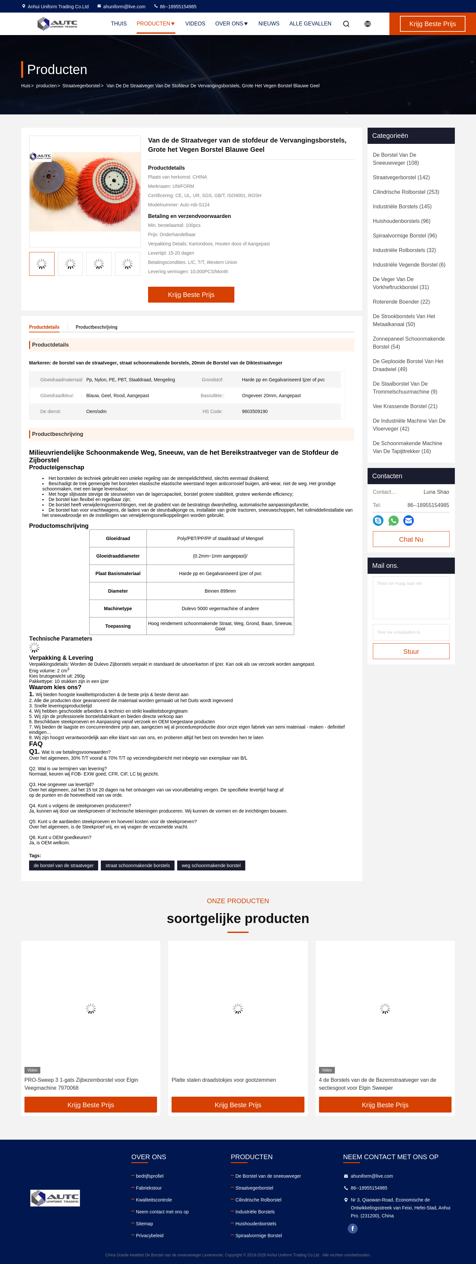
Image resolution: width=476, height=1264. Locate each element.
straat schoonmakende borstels (137, 865)
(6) (409, 265)
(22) (401, 302)
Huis (25, 85)
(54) (409, 343)
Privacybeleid (149, 1235)
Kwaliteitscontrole (154, 1199)
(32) (404, 250)
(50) (404, 320)
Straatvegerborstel (81, 85)
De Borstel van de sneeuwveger (268, 1176)
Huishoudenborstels (255, 1223)
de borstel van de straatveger (64, 865)
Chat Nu (411, 539)
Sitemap (144, 1223)
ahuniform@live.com (121, 6)
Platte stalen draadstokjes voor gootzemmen (224, 1080)
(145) (402, 206)
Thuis (119, 23)
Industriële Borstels (255, 1211)
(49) (408, 365)
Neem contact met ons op (162, 1211)
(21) (405, 406)
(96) (401, 221)
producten (46, 85)
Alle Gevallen (311, 23)
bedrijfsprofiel (149, 1176)
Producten (156, 23)
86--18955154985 (174, 6)
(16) (407, 447)
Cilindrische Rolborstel (258, 1199)
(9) (405, 388)
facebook (353, 1229)
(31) (401, 283)
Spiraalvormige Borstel (258, 1235)
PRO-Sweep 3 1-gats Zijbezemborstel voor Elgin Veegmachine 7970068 (81, 1084)
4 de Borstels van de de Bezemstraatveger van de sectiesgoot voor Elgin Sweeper (377, 1084)
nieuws (269, 23)
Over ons (231, 23)
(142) (401, 177)
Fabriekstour (149, 1188)
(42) (409, 425)
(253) (406, 192)
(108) (396, 159)
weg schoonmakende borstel (211, 865)
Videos (195, 23)
